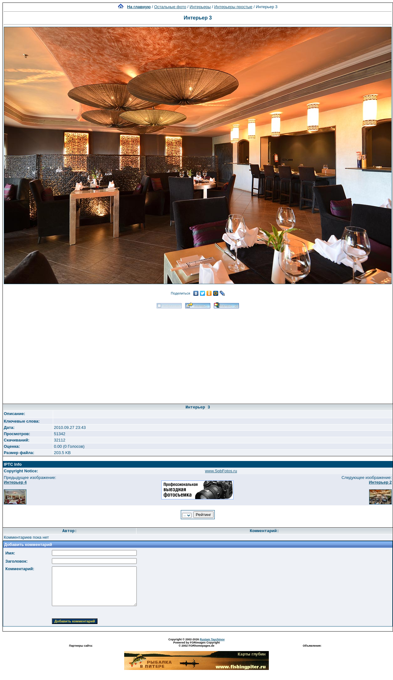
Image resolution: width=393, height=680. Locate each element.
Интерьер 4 (15, 482)
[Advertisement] (198, 354)
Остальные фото (170, 6)
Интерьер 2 (380, 482)
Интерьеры (200, 6)
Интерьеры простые (233, 6)
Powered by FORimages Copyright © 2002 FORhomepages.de (196, 644)
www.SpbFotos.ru (221, 471)
